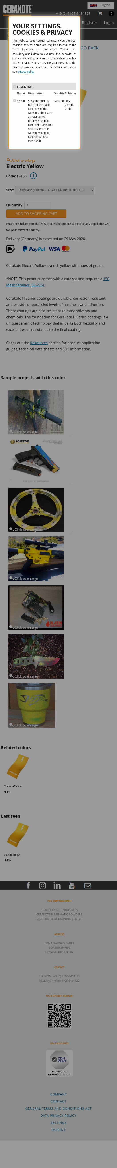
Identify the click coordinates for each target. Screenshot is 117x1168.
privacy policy (26, 71)
